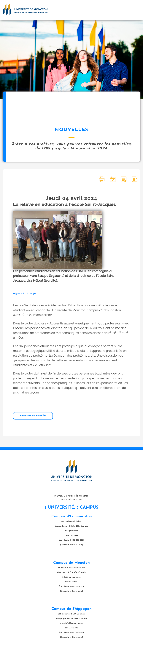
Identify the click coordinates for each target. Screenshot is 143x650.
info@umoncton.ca (71, 577)
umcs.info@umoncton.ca (71, 623)
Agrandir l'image (24, 293)
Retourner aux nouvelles (33, 416)
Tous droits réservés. (71, 499)
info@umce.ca (71, 531)
